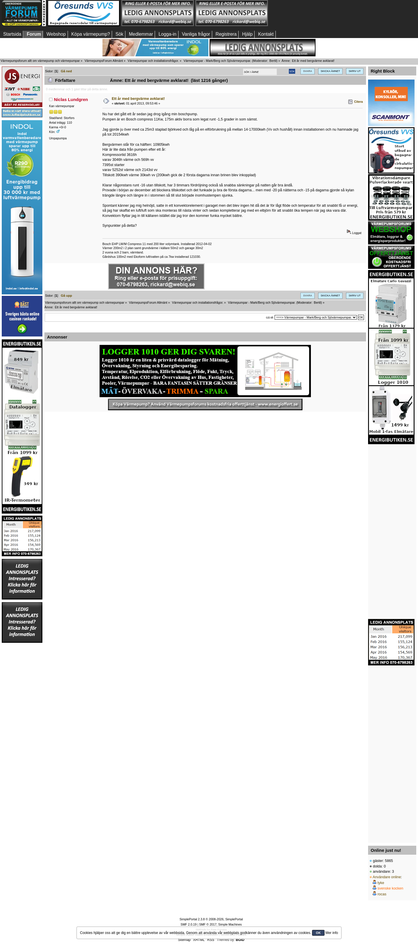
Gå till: (270, 317)
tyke (380, 883)
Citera (358, 101)
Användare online (387, 877)
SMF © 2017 (208, 924)
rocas (381, 894)
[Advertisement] (305, 13)
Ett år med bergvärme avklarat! (138, 99)
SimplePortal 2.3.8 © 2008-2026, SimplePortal (211, 919)
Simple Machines (230, 924)
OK (318, 933)
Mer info (331, 933)
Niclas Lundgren (71, 99)
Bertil (272, 60)
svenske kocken (390, 888)
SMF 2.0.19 (189, 924)
